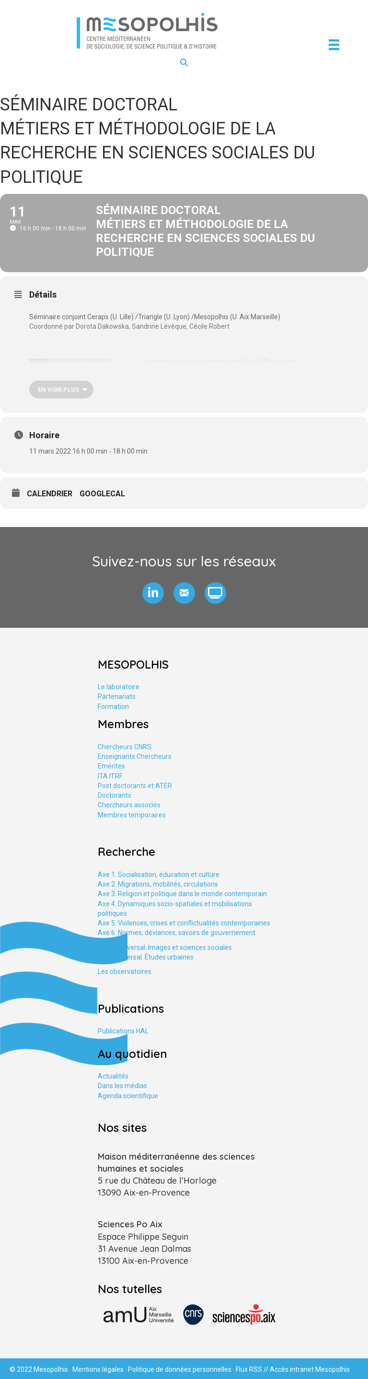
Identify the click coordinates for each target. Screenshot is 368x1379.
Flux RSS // (253, 1369)
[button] (153, 593)
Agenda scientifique (128, 1096)
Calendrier (49, 493)
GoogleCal (102, 493)
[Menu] (334, 45)
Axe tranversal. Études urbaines (146, 957)
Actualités (113, 1076)
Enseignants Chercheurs (135, 756)
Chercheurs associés (129, 805)
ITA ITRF (110, 776)
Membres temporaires (132, 815)
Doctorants (114, 795)
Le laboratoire (118, 687)
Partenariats (117, 696)
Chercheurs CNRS (124, 747)
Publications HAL (123, 1031)
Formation (113, 706)
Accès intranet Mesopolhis (310, 1369)
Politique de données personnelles (179, 1369)
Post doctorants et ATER (135, 786)
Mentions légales (98, 1369)
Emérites (111, 766)
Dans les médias (122, 1086)
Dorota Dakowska (102, 326)
